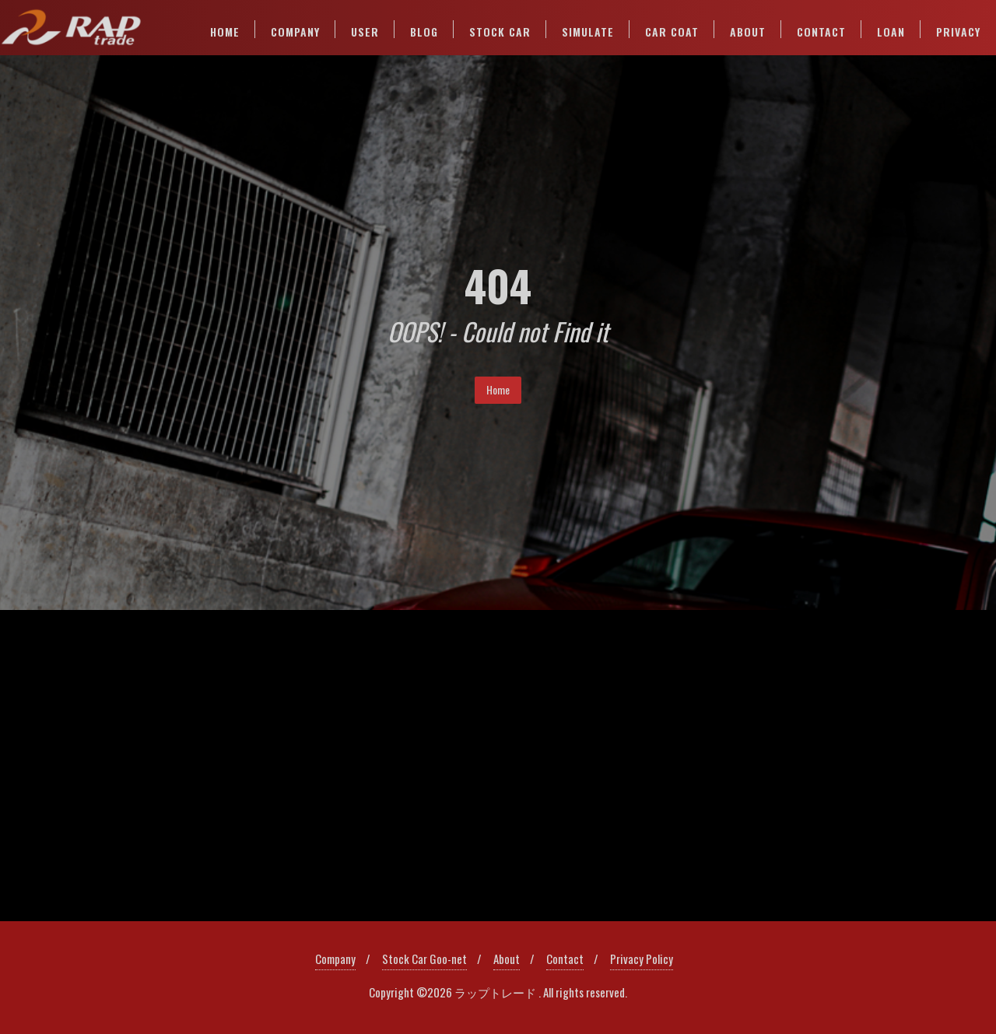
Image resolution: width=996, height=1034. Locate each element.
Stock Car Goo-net (424, 958)
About (506, 958)
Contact (565, 958)
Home (498, 389)
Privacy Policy (641, 958)
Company (335, 958)
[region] (498, 765)
